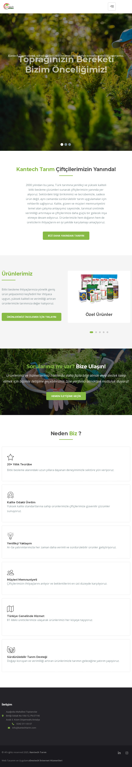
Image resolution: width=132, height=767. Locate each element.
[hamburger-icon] (112, 6)
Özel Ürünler (99, 314)
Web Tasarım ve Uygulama (32, 760)
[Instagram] (126, 753)
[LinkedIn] (119, 753)
